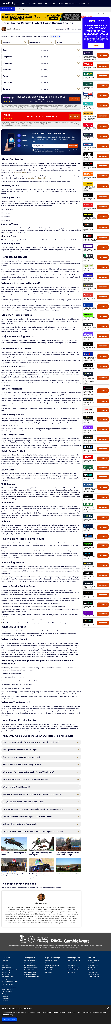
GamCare (76, 945)
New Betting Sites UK (30, 965)
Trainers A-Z (5, 1000)
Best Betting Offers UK (30, 960)
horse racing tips (20, 172)
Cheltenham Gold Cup (73, 970)
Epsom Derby (49, 967)
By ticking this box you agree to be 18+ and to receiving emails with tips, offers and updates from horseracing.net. (55, 150)
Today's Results (7, 9)
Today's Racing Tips (93, 960)
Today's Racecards (7, 984)
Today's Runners (7, 991)
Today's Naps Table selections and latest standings (67, 854)
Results (53, 3)
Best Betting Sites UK (30, 963)
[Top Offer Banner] (41, 17)
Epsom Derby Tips (93, 974)
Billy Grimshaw (14, 29)
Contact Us (5, 965)
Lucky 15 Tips (91, 963)
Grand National (71, 972)
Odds (46, 3)
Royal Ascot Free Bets (30, 974)
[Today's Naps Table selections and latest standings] (68, 844)
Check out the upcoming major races (13, 854)
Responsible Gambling (8, 976)
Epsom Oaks (49, 970)
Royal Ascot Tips (93, 972)
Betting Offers (70, 3)
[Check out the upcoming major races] (14, 844)
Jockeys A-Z (5, 998)
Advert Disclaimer (104, 13)
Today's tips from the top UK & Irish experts (40, 854)
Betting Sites (84, 3)
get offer (103, 55)
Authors (4, 963)
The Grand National (50, 963)
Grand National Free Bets (31, 970)
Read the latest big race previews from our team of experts (39, 876)
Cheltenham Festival (51, 960)
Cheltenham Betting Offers (31, 976)
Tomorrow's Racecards (9, 987)
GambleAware (84, 945)
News (61, 3)
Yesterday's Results (24, 9)
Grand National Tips (93, 976)
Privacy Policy (6, 972)
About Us (5, 960)
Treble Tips (91, 970)
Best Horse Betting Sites (31, 967)
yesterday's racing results (36, 178)
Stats (40, 3)
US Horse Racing (7, 967)
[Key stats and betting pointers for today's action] (14, 865)
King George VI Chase (73, 967)
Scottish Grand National (52, 965)
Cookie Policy (6, 974)
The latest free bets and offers (67, 874)
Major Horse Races (7, 989)
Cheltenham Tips (93, 965)
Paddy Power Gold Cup (73, 960)
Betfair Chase (70, 963)
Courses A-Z (5, 996)
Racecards (26, 3)
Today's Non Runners (8, 994)
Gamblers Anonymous (95, 945)
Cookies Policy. (7, 1015)
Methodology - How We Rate (10, 970)
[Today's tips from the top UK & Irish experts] (41, 844)
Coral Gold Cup (71, 965)
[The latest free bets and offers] (68, 865)
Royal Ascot (48, 972)
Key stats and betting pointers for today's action (13, 875)
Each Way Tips (92, 967)
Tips (33, 3)
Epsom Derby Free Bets (30, 972)
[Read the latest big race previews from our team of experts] (41, 865)
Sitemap (4, 979)
